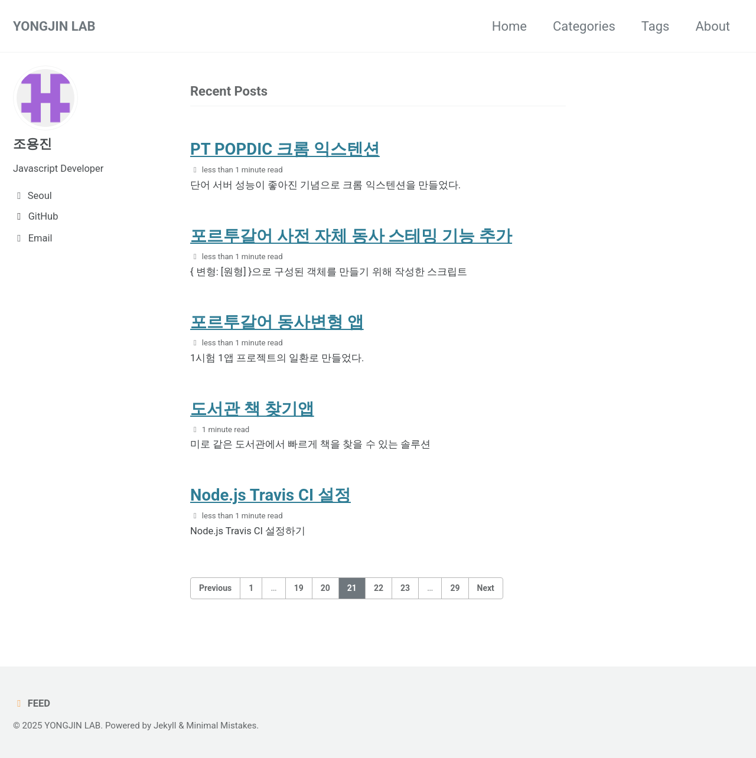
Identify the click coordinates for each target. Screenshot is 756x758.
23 (405, 588)
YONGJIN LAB (54, 26)
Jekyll (165, 725)
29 (455, 588)
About (712, 26)
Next (485, 588)
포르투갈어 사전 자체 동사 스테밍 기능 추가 (351, 236)
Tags (655, 26)
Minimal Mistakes (221, 725)
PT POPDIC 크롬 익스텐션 (285, 149)
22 (378, 588)
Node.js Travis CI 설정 (270, 495)
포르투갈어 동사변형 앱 (277, 322)
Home (509, 26)
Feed (31, 703)
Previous (215, 588)
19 (299, 588)
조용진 (32, 143)
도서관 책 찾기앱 (252, 409)
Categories (584, 26)
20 (325, 588)
